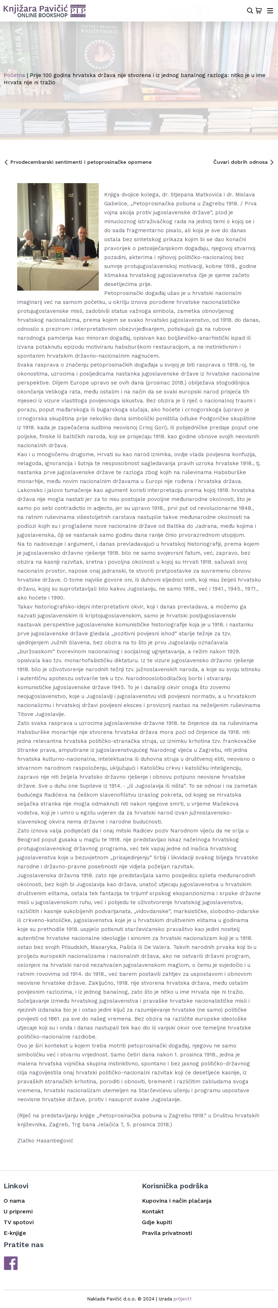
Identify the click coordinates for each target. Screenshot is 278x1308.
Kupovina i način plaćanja (177, 1200)
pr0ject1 (182, 1299)
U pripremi (18, 1211)
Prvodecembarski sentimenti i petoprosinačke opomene (78, 162)
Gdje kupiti (157, 1222)
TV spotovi (19, 1222)
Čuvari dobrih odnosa (243, 162)
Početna (14, 75)
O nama (14, 1200)
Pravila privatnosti (167, 1233)
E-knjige (15, 1233)
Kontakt (153, 1211)
